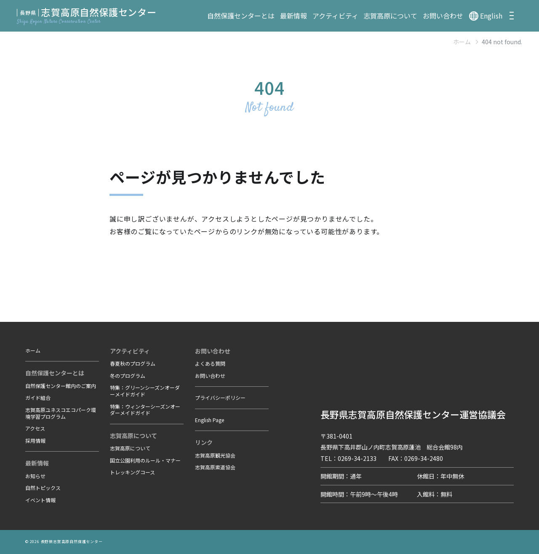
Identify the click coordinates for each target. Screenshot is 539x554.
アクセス (35, 428)
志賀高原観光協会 (215, 455)
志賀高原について (390, 16)
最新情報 (293, 16)
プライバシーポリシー (220, 397)
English (491, 16)
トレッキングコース (132, 472)
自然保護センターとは (241, 16)
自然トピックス (43, 487)
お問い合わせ (443, 16)
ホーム (462, 41)
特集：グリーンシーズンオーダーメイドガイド (145, 391)
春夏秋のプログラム (132, 363)
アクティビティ (335, 16)
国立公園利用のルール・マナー (145, 460)
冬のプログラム (127, 375)
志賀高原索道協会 (215, 467)
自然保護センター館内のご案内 (60, 385)
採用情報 (35, 440)
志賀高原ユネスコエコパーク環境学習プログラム (60, 413)
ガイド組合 (38, 397)
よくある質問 (210, 363)
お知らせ (35, 475)
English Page (209, 419)
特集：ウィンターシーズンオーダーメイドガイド (145, 410)
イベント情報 (40, 499)
